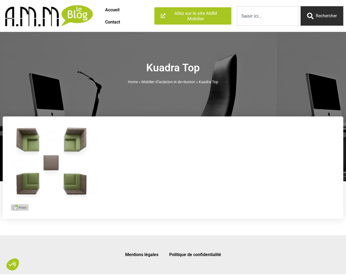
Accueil (112, 9)
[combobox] (267, 16)
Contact (112, 22)
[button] (12, 264)
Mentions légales (141, 254)
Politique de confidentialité (195, 254)
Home (133, 82)
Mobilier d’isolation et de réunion (168, 82)
